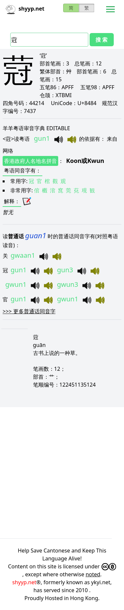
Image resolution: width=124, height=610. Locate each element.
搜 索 (101, 39)
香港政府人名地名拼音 (30, 161)
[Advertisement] (62, 472)
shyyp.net (24, 582)
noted (93, 574)
